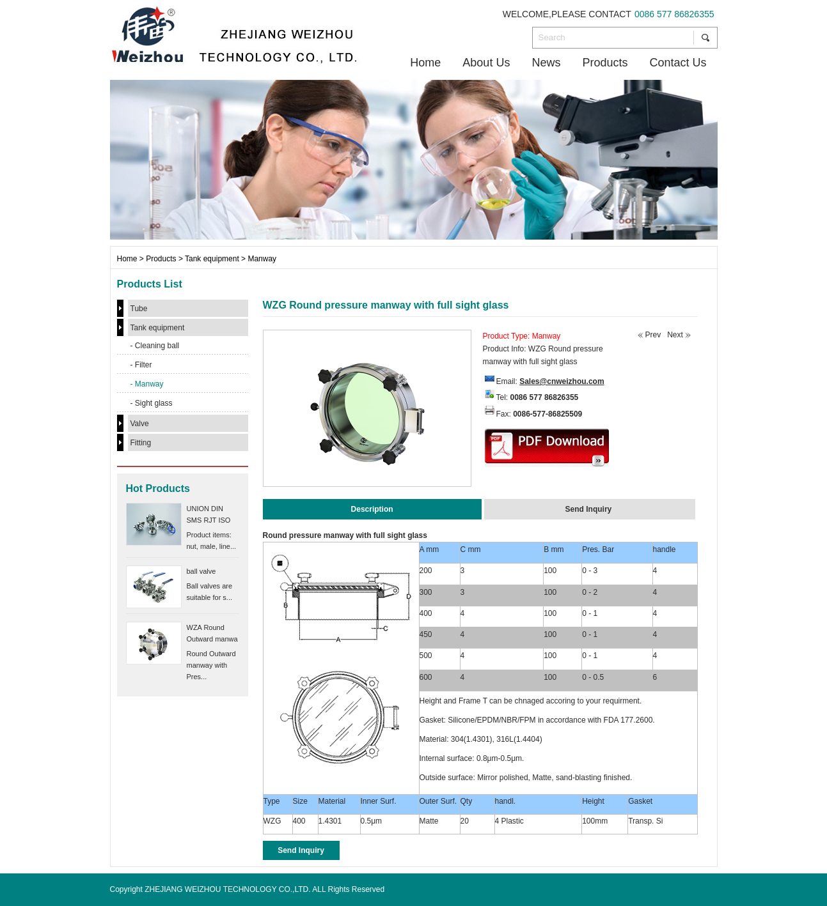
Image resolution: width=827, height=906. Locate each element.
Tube (139, 308)
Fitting (141, 442)
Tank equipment (212, 258)
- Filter (141, 364)
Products (604, 62)
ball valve (201, 571)
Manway (262, 258)
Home (425, 62)
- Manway (147, 384)
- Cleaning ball (155, 345)
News (546, 62)
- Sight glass (151, 403)
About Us (486, 62)
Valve (139, 423)
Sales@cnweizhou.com (561, 381)
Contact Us (677, 62)
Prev (653, 334)
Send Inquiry (301, 850)
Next (675, 334)
